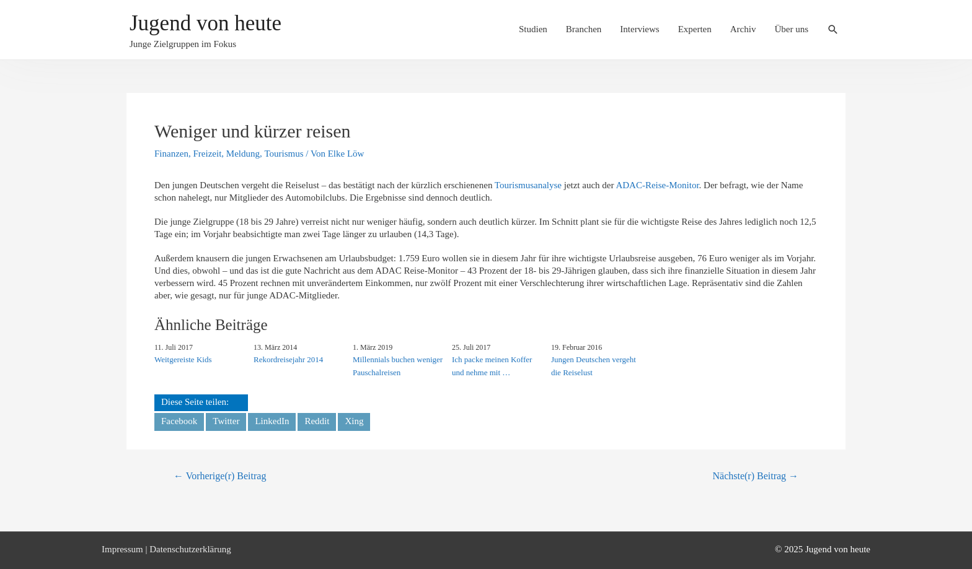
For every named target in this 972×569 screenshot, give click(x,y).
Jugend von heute (205, 23)
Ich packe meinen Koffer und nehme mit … (492, 366)
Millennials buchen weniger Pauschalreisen (398, 366)
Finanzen (171, 154)
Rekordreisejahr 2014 (288, 359)
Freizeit (207, 154)
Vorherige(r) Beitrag (220, 476)
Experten (695, 29)
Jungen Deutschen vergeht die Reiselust (593, 366)
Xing (354, 421)
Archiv (743, 29)
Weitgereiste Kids (182, 359)
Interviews (639, 29)
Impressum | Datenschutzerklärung (166, 549)
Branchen (583, 29)
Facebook (179, 421)
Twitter (226, 421)
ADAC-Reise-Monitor (657, 185)
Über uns (791, 29)
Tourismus (283, 154)
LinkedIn (272, 421)
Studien (533, 29)
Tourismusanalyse (528, 185)
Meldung (243, 154)
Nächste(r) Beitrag (755, 476)
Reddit (316, 421)
